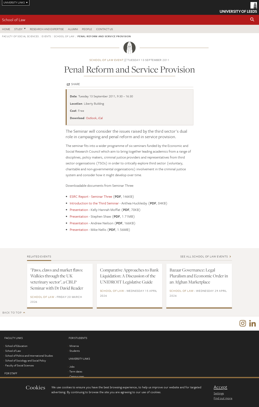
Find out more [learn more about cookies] (223, 398)
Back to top (12, 312)
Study (18, 29)
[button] (252, 20)
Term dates (75, 371)
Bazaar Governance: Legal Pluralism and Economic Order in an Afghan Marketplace (199, 276)
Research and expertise (47, 29)
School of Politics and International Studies (29, 356)
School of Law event (106, 60)
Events (46, 36)
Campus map (77, 376)
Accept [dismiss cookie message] (220, 387)
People (87, 29)
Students (75, 351)
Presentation (79, 209)
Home (6, 29)
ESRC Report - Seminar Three (91, 196)
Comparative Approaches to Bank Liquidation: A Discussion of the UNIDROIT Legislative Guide (129, 276)
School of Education (16, 346)
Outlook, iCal (94, 118)
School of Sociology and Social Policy (25, 360)
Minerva (74, 346)
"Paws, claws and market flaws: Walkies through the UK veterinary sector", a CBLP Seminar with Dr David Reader (56, 279)
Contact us (104, 29)
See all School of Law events (204, 256)
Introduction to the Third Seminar (94, 203)
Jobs (71, 367)
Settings (219, 393)
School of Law (13, 19)
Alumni (73, 29)
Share (75, 84)
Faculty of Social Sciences (20, 36)
